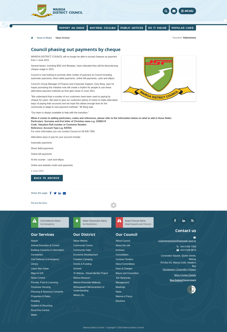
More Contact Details (185, 275)
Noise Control (38, 278)
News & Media (44, 38)
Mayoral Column (103, 27)
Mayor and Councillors (127, 273)
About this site (123, 245)
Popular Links (183, 27)
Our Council (126, 234)
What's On (78, 295)
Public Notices (132, 27)
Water (34, 315)
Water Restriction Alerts (96, 223)
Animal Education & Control (45, 245)
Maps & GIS (37, 273)
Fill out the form (39, 203)
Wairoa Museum (81, 278)
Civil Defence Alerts (53, 223)
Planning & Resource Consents (47, 291)
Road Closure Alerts (138, 223)
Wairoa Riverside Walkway (87, 282)
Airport (34, 241)
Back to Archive (47, 178)
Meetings (120, 287)
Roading (35, 301)
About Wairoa (80, 241)
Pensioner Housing (41, 287)
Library (34, 264)
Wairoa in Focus (124, 296)
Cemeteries (37, 254)
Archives (120, 250)
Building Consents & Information (47, 250)
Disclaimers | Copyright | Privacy (179, 269)
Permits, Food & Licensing (44, 282)
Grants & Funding (82, 264)
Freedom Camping (83, 259)
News (118, 291)
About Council (123, 241)
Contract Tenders (124, 259)
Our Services (42, 234)
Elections (120, 301)
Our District (84, 234)
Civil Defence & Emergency (45, 259)
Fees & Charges (124, 268)
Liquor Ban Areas (40, 268)
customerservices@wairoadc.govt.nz (177, 241)
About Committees (125, 264)
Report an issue (72, 27)
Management (122, 282)
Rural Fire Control (40, 310)
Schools (77, 268)
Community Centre (83, 245)
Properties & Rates (40, 296)
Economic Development (85, 254)
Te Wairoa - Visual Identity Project (90, 273)
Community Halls (82, 250)
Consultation (122, 254)
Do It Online (157, 27)
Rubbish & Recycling (41, 305)
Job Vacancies (123, 278)
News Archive (63, 38)
